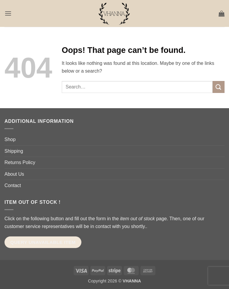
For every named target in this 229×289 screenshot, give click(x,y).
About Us (14, 174)
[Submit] (219, 87)
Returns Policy (19, 162)
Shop (10, 139)
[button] (8, 13)
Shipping (13, 151)
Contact (12, 185)
